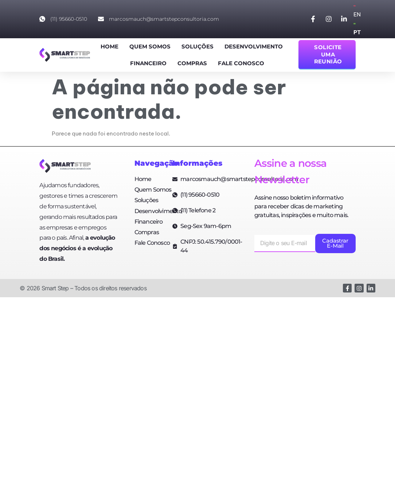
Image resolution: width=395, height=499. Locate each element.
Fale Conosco (241, 63)
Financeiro (148, 63)
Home (109, 46)
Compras (192, 63)
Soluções (197, 46)
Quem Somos (150, 46)
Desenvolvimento (253, 46)
